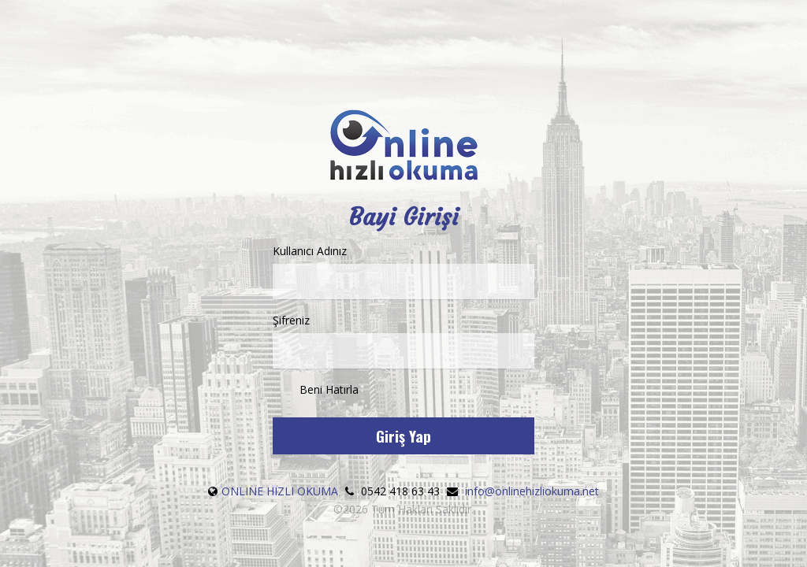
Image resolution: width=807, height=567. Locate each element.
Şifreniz (403, 341)
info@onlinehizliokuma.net (532, 491)
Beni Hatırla (316, 390)
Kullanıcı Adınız (403, 271)
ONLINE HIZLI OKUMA (279, 491)
